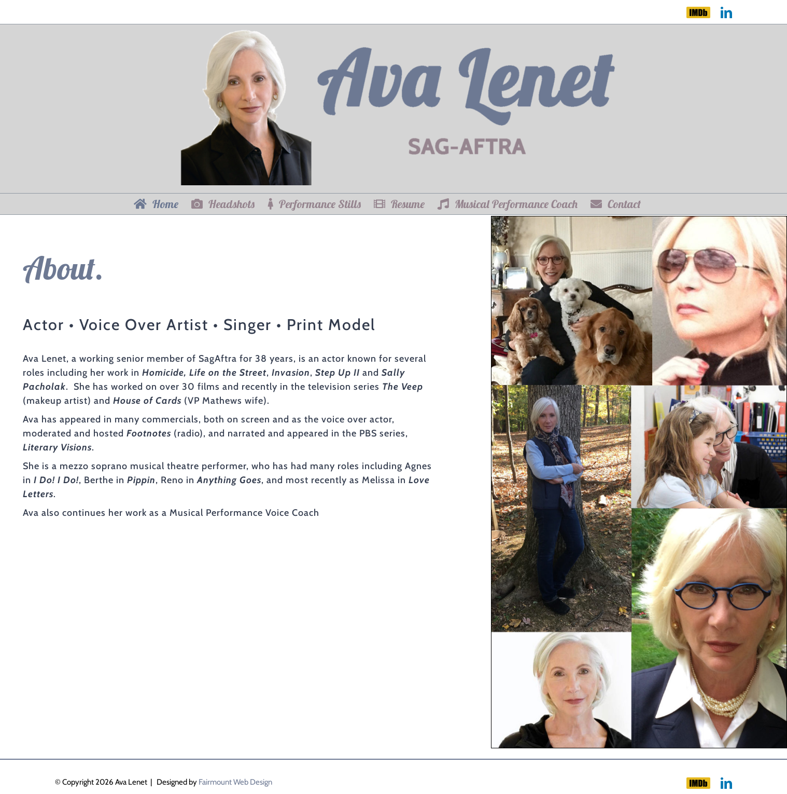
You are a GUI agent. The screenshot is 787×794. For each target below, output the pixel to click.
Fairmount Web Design (235, 782)
